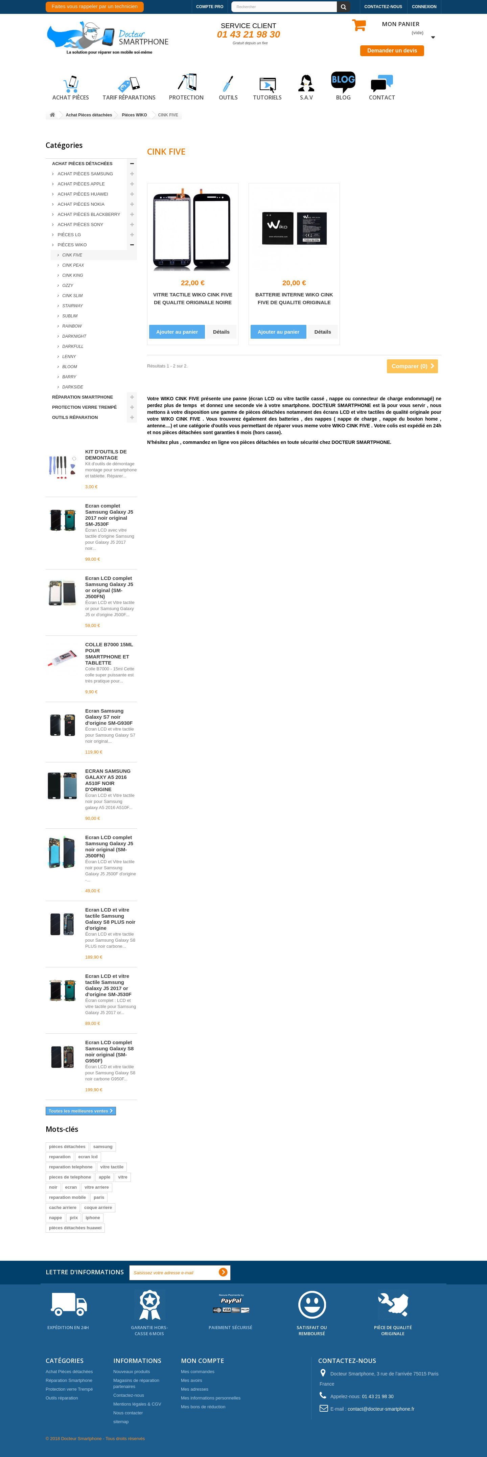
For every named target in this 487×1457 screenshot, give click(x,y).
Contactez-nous (383, 6)
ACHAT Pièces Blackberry (88, 214)
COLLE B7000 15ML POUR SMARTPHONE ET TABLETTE (109, 654)
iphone (93, 1217)
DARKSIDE (72, 387)
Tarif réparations (129, 86)
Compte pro (210, 6)
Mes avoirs (191, 1380)
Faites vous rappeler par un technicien (95, 6)
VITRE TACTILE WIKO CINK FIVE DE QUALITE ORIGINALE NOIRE (192, 298)
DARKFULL (72, 346)
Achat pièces (70, 86)
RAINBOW (71, 326)
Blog (343, 86)
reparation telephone (71, 1166)
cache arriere (62, 1207)
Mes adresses (194, 1389)
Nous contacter (128, 1412)
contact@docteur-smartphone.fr (381, 1409)
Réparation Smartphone (82, 397)
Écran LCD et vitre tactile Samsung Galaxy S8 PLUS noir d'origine (110, 919)
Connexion (424, 6)
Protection (186, 86)
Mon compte (202, 1361)
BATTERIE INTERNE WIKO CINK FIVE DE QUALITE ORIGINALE (294, 298)
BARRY (68, 377)
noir (53, 1187)
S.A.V (306, 86)
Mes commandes (197, 1371)
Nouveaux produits (131, 1371)
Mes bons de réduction (203, 1406)
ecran (71, 1187)
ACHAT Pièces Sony (79, 224)
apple (104, 1177)
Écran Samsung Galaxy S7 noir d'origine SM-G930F (109, 717)
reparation (60, 1156)
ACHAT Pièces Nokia (80, 204)
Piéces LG (68, 234)
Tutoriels (267, 86)
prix (74, 1217)
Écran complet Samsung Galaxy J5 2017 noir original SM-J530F (109, 515)
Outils (228, 86)
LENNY (68, 356)
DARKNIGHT (73, 336)
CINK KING (72, 275)
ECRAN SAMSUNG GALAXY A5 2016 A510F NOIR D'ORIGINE (108, 780)
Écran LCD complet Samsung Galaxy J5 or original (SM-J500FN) (109, 587)
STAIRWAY (72, 306)
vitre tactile (112, 1166)
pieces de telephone (70, 1177)
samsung (103, 1146)
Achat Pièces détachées (82, 163)
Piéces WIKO (71, 244)
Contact (382, 86)
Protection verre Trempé (84, 407)
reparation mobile (67, 1197)
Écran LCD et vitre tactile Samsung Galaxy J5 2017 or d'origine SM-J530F (108, 985)
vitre (122, 1177)
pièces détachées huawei (75, 1227)
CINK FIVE (71, 255)
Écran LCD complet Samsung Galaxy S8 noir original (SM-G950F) (109, 1051)
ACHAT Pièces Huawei (82, 194)
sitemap (121, 1421)
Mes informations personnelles (210, 1397)
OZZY (67, 285)
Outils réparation (75, 417)
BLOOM (69, 366)
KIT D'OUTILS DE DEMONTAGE (106, 455)
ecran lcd (88, 1156)
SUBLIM (69, 316)
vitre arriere (97, 1187)
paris (99, 1197)
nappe (55, 1217)
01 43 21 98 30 (248, 34)
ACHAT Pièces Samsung (84, 173)
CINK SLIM (72, 295)
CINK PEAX (72, 265)
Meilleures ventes (76, 436)
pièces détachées (67, 1146)
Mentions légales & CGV (137, 1404)
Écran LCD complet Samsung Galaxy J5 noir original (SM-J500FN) (109, 846)
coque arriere (98, 1207)
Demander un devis (392, 50)
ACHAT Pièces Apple (80, 183)
